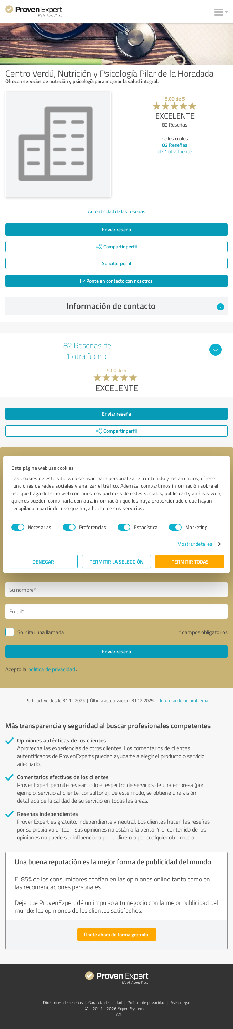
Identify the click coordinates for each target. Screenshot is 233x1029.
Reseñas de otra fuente (175, 148)
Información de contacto (145, 306)
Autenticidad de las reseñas (116, 211)
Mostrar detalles (195, 543)
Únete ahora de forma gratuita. (116, 934)
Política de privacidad (146, 1002)
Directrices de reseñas (63, 1002)
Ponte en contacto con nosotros (116, 280)
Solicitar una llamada (40, 632)
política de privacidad (51, 669)
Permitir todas (190, 561)
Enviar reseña (116, 229)
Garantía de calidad (105, 1002)
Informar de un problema (184, 700)
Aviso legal (180, 1002)
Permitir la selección (116, 561)
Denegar (43, 561)
